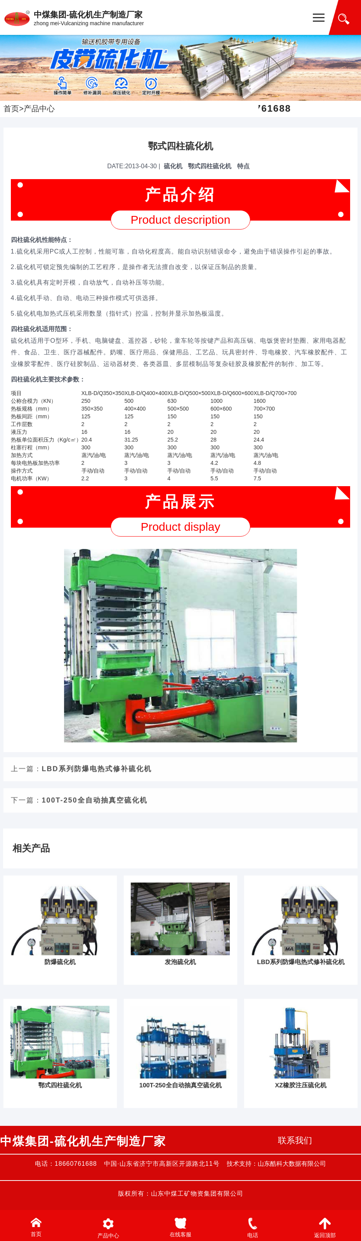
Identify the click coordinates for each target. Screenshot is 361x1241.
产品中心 (39, 108)
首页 (11, 108)
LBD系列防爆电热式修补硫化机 (97, 438)
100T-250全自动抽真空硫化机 (95, 469)
